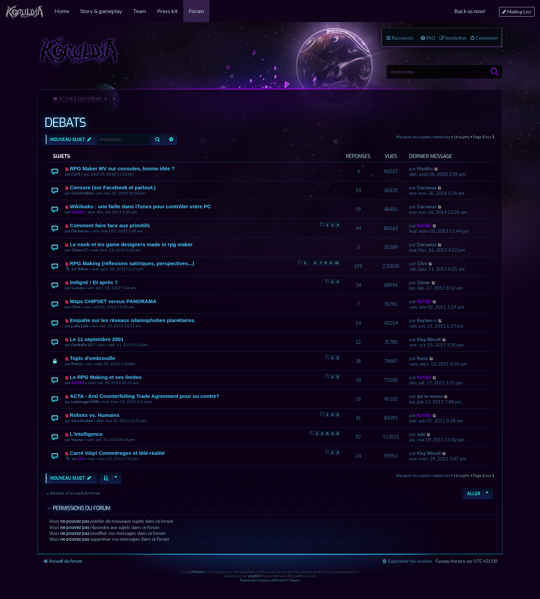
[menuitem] (24, 11)
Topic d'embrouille (92, 358)
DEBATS (65, 122)
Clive (422, 263)
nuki (421, 434)
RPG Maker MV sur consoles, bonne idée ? (122, 168)
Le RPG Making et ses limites (106, 377)
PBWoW (197, 572)
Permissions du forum (81, 508)
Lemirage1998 (84, 401)
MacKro (425, 168)
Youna (77, 439)
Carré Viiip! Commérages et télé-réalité (117, 453)
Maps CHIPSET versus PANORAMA (113, 301)
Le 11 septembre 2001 (97, 339)
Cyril (75, 174)
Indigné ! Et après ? (94, 282)
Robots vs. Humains (95, 415)
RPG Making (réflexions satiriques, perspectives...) (132, 263)
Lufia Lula (80, 325)
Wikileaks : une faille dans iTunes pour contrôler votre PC (140, 206)
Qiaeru (295, 580)
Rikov (83, 268)
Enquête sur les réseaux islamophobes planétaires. (133, 320)
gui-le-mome (430, 396)
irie (81, 458)
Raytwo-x (427, 320)
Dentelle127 (82, 344)
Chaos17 (79, 249)
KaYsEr (77, 211)
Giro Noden (82, 193)
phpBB (253, 576)
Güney (77, 287)
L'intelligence (86, 434)
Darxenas (426, 187)
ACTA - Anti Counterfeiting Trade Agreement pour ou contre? (144, 396)
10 (337, 262)
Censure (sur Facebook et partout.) (113, 187)
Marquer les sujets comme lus (423, 136)
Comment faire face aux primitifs (110, 225)
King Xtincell (429, 339)
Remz (76, 363)
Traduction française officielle (262, 580)
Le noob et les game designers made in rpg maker (131, 244)
